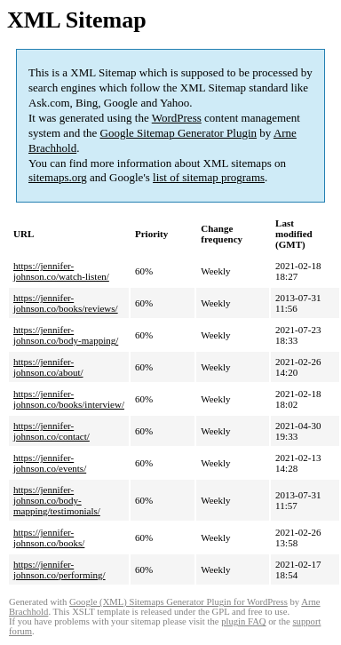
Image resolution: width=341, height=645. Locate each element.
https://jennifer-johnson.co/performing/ (59, 569)
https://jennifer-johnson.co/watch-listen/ (61, 271)
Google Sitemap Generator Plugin (179, 132)
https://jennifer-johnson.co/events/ (49, 463)
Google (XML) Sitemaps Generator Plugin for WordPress (178, 602)
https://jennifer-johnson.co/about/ (48, 367)
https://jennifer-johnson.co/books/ (48, 537)
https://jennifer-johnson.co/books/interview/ (68, 399)
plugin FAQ (243, 621)
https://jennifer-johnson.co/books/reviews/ (65, 303)
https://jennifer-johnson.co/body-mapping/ (65, 335)
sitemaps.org (57, 177)
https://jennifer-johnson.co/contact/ (51, 431)
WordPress (177, 117)
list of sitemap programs (209, 177)
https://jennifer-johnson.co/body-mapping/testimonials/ (56, 500)
